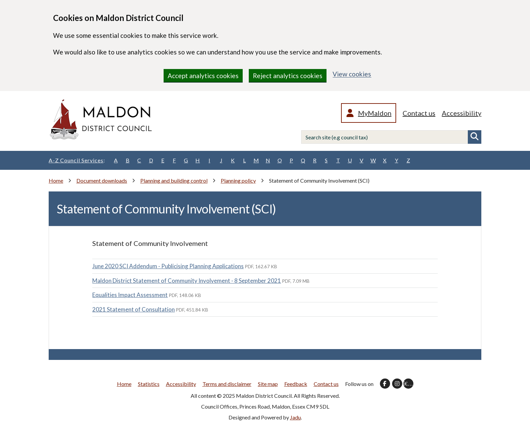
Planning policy (238, 180)
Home (56, 180)
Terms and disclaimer (226, 384)
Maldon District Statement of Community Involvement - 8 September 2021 (186, 280)
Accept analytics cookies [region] (203, 75)
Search (474, 137)
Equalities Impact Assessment (130, 294)
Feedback (295, 384)
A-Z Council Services (77, 160)
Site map (268, 384)
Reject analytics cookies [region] (287, 75)
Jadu (295, 417)
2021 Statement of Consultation (133, 309)
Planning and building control (174, 180)
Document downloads (101, 180)
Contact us (419, 113)
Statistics (149, 384)
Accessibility (461, 113)
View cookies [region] (352, 74)
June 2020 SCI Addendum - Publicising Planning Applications (168, 266)
